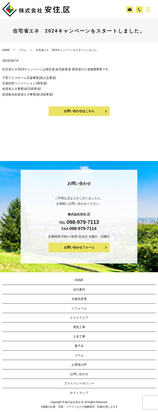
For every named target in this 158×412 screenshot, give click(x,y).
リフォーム (79, 308)
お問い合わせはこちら (79, 111)
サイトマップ (79, 393)
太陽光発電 (79, 299)
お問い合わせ (79, 374)
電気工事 (79, 327)
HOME (6, 50)
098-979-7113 (82, 222)
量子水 (79, 346)
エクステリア (79, 317)
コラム (23, 50)
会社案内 (79, 289)
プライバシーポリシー (79, 383)
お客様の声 (79, 364)
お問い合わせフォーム (79, 247)
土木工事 (79, 336)
